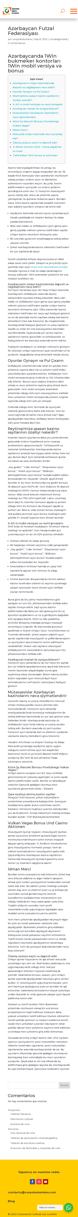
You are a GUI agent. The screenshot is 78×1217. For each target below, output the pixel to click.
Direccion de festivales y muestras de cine (35, 1148)
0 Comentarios (16, 43)
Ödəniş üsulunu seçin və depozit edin (35, 142)
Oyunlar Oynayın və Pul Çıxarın (31, 91)
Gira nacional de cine (22, 1133)
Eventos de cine (19, 1124)
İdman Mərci (20, 129)
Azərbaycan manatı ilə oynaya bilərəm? (36, 108)
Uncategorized (58, 39)
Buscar (64, 1085)
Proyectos (14, 1110)
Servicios (13, 1129)
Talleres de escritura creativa (27, 1143)
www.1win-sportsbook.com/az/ (49, 267)
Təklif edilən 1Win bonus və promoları (35, 155)
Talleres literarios (20, 1114)
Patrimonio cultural (21, 1119)
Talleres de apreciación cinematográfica (33, 1138)
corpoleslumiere (22, 39)
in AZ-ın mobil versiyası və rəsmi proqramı (38, 104)
